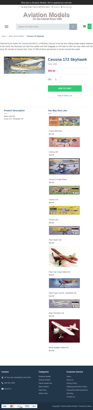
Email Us (7, 389)
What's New (43, 393)
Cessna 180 (53, 152)
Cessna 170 (53, 200)
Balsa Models (44, 387)
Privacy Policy (72, 383)
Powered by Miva (85, 406)
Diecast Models (44, 380)
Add (65, 88)
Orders (55, 7)
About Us (70, 380)
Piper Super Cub (55, 240)
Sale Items (43, 390)
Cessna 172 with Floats (58, 179)
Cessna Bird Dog (55, 131)
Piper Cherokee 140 (56, 313)
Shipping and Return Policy (77, 387)
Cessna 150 (53, 220)
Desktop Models (45, 376)
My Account (66, 7)
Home (3, 36)
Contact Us (71, 397)
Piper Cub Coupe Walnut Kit (59, 272)
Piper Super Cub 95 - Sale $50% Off (62, 293)
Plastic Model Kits (45, 383)
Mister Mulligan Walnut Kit (58, 347)
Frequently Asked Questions (77, 390)
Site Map (70, 393)
